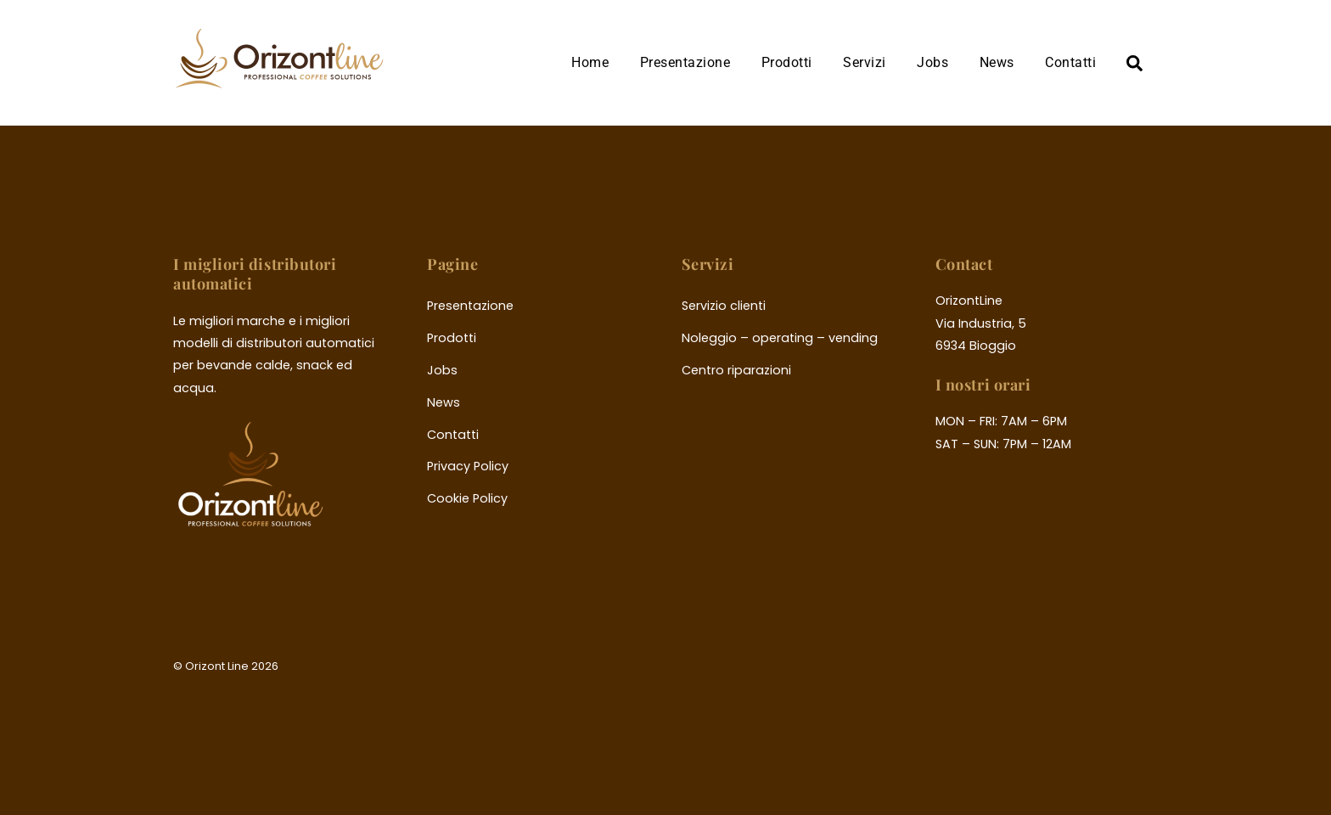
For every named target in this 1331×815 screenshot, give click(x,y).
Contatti (1070, 62)
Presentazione (685, 62)
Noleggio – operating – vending (780, 337)
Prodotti (786, 62)
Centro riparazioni (736, 370)
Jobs (932, 62)
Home (590, 62)
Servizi (864, 62)
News (997, 62)
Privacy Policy (467, 466)
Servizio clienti (724, 305)
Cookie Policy (467, 498)
